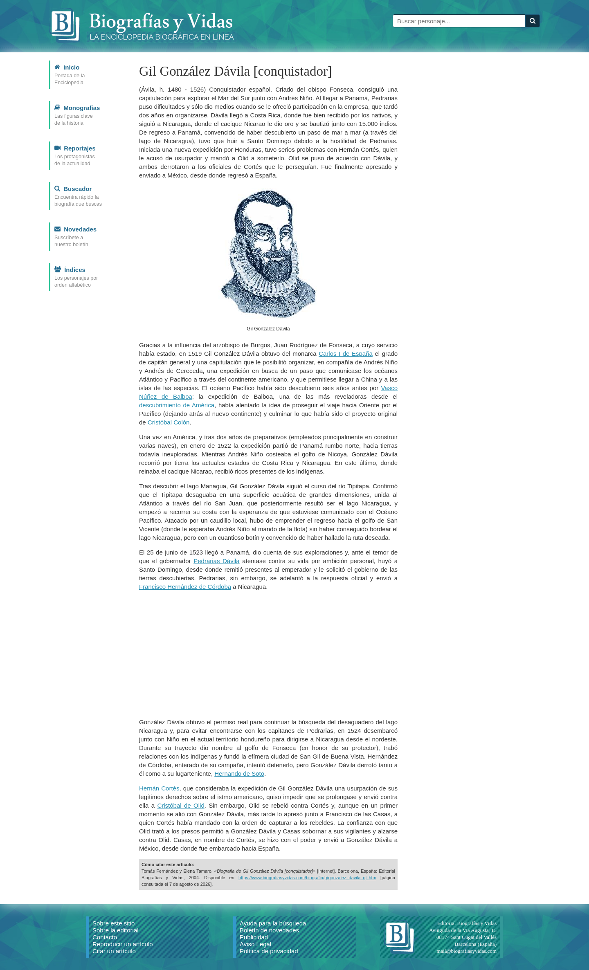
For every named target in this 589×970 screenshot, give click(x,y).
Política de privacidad (269, 951)
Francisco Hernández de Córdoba (185, 586)
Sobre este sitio (113, 923)
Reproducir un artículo (122, 944)
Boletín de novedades (269, 930)
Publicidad (254, 937)
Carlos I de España (346, 353)
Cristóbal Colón (169, 422)
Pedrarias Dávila (216, 560)
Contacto (104, 937)
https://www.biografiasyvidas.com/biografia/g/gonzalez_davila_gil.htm (307, 877)
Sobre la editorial (115, 930)
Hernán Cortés (159, 788)
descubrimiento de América (176, 405)
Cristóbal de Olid (180, 805)
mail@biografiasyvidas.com (466, 951)
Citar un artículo (114, 951)
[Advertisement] (268, 654)
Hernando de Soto (239, 773)
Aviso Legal (255, 944)
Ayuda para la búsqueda (273, 923)
